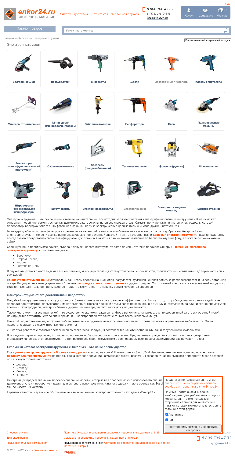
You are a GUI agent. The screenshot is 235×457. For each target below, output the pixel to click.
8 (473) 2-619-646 (159, 13)
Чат (169, 420)
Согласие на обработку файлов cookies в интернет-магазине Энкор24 (117, 444)
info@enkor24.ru (157, 17)
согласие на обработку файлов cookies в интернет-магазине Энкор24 (191, 384)
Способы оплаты (17, 432)
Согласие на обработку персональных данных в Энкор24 (101, 437)
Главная (9, 38)
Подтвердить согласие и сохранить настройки (193, 428)
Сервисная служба (125, 14)
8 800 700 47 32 (160, 9)
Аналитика (174, 414)
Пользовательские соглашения (27, 442)
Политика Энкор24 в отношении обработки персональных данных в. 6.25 (112, 432)
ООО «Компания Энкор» (40, 450)
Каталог (23, 38)
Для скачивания (17, 437)
